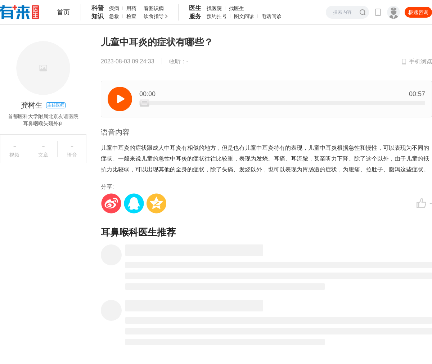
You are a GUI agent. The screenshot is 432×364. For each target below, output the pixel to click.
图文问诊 (244, 16)
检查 (131, 16)
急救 (114, 16)
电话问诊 (271, 16)
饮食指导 (154, 16)
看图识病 (154, 8)
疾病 (114, 8)
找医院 (214, 8)
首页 (63, 12)
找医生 (236, 8)
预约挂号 (217, 16)
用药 (131, 8)
